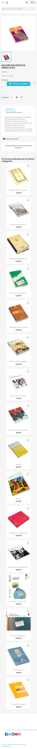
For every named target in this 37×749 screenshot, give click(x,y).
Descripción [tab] (10, 109)
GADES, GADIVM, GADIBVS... (18, 361)
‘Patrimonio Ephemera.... (18, 636)
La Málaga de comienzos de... (18, 533)
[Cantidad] (3, 84)
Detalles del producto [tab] (14, 112)
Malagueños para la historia (18, 327)
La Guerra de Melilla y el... (18, 224)
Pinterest (22, 97)
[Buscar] (18, 9)
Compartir (12, 97)
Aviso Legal (28, 730)
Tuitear (17, 97)
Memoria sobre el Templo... (18, 190)
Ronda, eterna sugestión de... (18, 567)
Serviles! (18, 464)
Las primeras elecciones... (18, 293)
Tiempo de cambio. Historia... (18, 430)
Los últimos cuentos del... (18, 601)
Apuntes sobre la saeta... (18, 396)
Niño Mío (18, 499)
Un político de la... (18, 670)
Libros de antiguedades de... (18, 259)
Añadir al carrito (18, 84)
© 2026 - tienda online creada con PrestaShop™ (13, 745)
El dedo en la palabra (18, 704)
